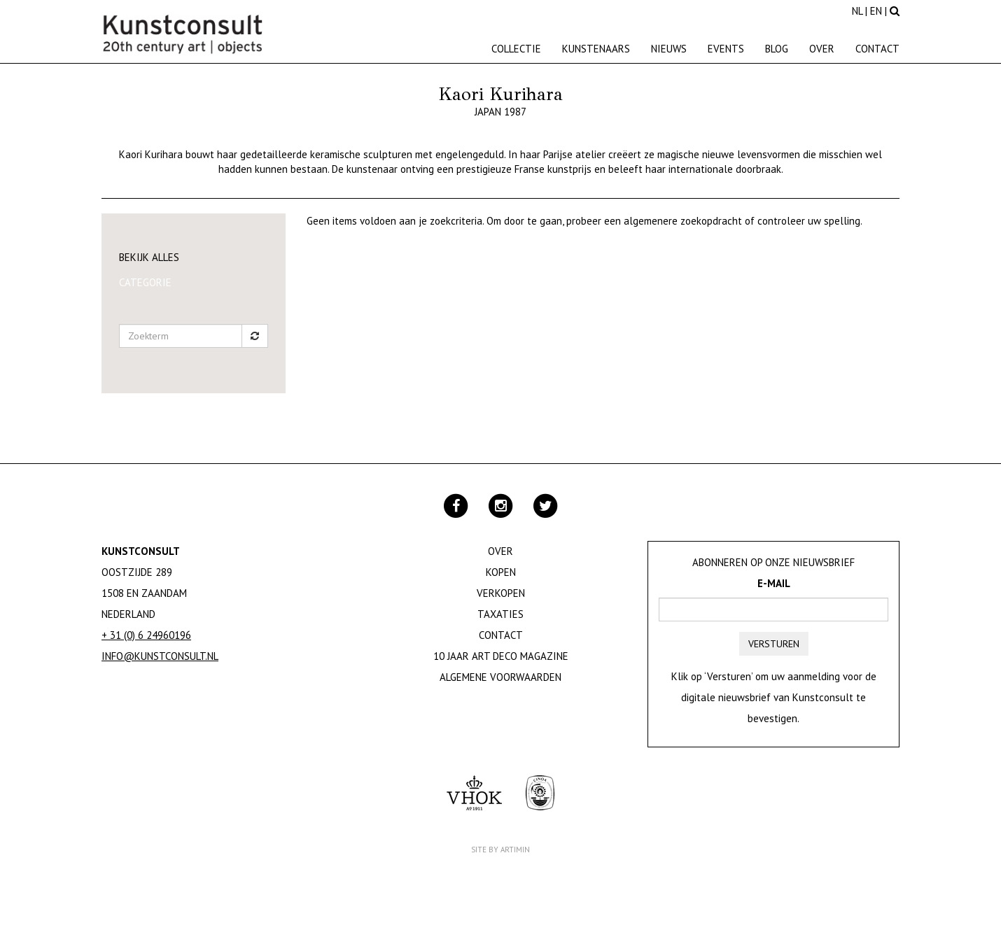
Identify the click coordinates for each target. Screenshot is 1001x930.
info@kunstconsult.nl (160, 656)
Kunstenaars (596, 48)
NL (857, 10)
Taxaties (500, 614)
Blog (776, 48)
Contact (877, 48)
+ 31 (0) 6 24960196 (146, 635)
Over (821, 48)
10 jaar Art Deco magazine (500, 656)
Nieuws (669, 48)
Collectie (516, 48)
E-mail (773, 583)
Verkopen (501, 593)
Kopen (501, 572)
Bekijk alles (149, 257)
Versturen (773, 643)
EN (876, 10)
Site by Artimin (500, 849)
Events (726, 48)
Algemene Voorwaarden (500, 677)
